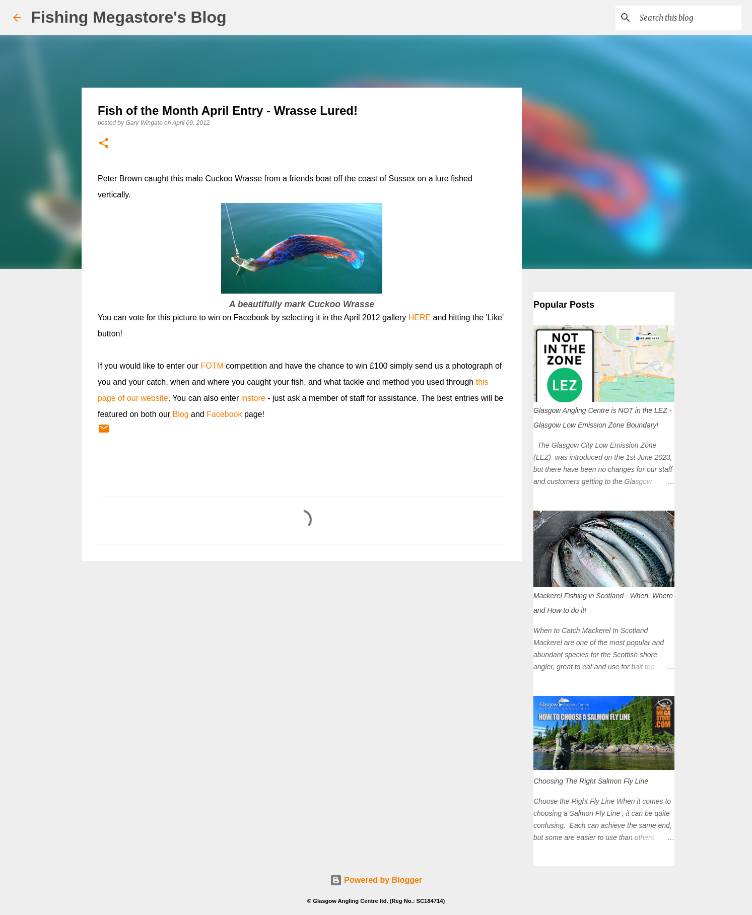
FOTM (212, 366)
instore (253, 398)
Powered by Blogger (376, 880)
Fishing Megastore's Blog (129, 17)
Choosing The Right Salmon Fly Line (590, 781)
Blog (181, 414)
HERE (419, 317)
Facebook (224, 414)
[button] (104, 144)
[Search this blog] (688, 18)
